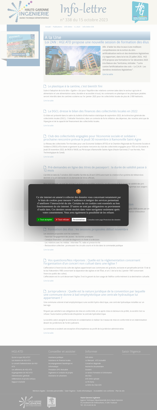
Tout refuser (62, 219)
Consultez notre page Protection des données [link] (103, 220)
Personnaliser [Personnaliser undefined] (79, 219)
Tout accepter (45, 219)
